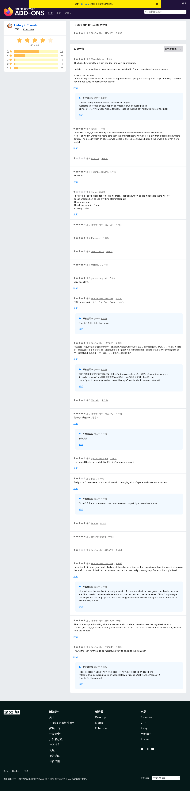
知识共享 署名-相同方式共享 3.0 (56, 778)
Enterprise (101, 728)
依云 (93, 478)
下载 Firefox (85, 4)
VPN (143, 722)
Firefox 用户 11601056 (102, 343)
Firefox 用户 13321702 (102, 298)
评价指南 (54, 761)
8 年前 (119, 33)
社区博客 (54, 744)
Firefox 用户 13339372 (102, 413)
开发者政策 (56, 739)
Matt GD (95, 265)
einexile (95, 158)
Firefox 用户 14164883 (102, 33)
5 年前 (113, 172)
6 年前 (102, 192)
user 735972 (97, 251)
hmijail (94, 129)
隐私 (6, 771)
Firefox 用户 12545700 (102, 620)
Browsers (146, 717)
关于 (52, 717)
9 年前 (111, 536)
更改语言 (145, 778)
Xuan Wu (28, 29)
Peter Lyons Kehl (99, 172)
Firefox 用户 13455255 (102, 550)
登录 (184, 3)
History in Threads (25, 25)
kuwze (94, 523)
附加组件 (54, 711)
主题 (58, 12)
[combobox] (165, 12)
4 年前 (105, 158)
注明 (14, 778)
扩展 (50, 12)
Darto (94, 192)
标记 (75, 87)
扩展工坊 (54, 728)
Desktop (100, 717)
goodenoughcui (99, 278)
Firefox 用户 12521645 (102, 647)
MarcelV (95, 400)
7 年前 (113, 278)
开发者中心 (56, 733)
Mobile (99, 722)
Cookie (15, 771)
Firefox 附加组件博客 (62, 722)
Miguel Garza (97, 59)
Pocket (145, 739)
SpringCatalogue (99, 458)
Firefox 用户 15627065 (102, 224)
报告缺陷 (54, 755)
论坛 (52, 750)
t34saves (95, 238)
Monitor (146, 733)
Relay (144, 728)
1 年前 (110, 59)
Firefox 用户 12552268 (102, 563)
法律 (26, 771)
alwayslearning (98, 536)
